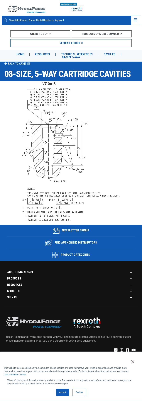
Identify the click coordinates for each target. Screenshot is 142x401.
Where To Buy (40, 34)
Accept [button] (62, 392)
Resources (42, 54)
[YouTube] (133, 350)
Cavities (109, 54)
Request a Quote (71, 43)
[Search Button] (5, 20)
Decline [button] (79, 392)
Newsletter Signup (71, 231)
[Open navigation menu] (135, 20)
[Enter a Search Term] (68, 20)
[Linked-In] (116, 350)
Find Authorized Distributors (71, 242)
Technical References (77, 54)
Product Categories (71, 255)
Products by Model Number (101, 34)
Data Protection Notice (15, 375)
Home (20, 54)
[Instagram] (121, 350)
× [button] (133, 362)
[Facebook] (127, 350)
